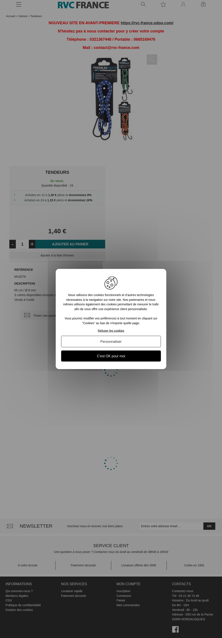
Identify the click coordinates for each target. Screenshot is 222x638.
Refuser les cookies (111, 330)
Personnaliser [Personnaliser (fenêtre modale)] (111, 341)
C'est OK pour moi (111, 356)
